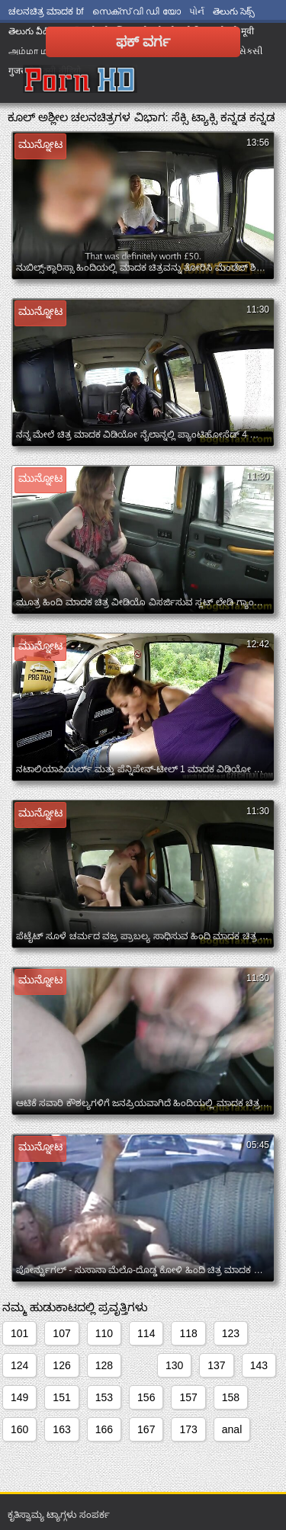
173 (188, 1429)
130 (174, 1365)
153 (104, 1397)
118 (188, 1333)
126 (61, 1365)
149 (19, 1397)
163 (61, 1429)
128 (104, 1365)
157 (188, 1397)
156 (146, 1397)
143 (259, 1365)
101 (19, 1333)
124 (19, 1365)
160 (19, 1429)
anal (232, 1429)
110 (104, 1333)
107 (61, 1333)
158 (230, 1397)
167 (146, 1429)
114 (146, 1333)
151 (61, 1397)
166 (104, 1429)
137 (216, 1365)
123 (230, 1333)
